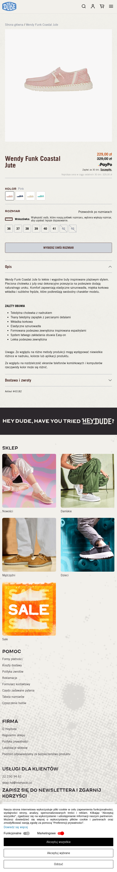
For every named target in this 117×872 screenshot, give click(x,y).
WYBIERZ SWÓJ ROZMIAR (58, 247)
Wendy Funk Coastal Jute (42, 24)
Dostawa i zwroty (18, 380)
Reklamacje (9, 678)
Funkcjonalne (12, 833)
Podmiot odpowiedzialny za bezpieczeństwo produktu (36, 754)
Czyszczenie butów (14, 703)
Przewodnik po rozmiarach (95, 212)
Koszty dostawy (12, 665)
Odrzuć (58, 864)
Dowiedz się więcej (16, 827)
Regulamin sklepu (13, 735)
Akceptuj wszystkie (58, 842)
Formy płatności (12, 659)
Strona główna (14, 24)
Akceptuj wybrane (58, 853)
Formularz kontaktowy (16, 684)
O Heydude (9, 729)
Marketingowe (46, 833)
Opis (8, 266)
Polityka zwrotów (12, 671)
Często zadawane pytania (18, 690)
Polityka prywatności (15, 741)
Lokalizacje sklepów (14, 748)
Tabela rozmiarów (13, 697)
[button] (111, 6)
